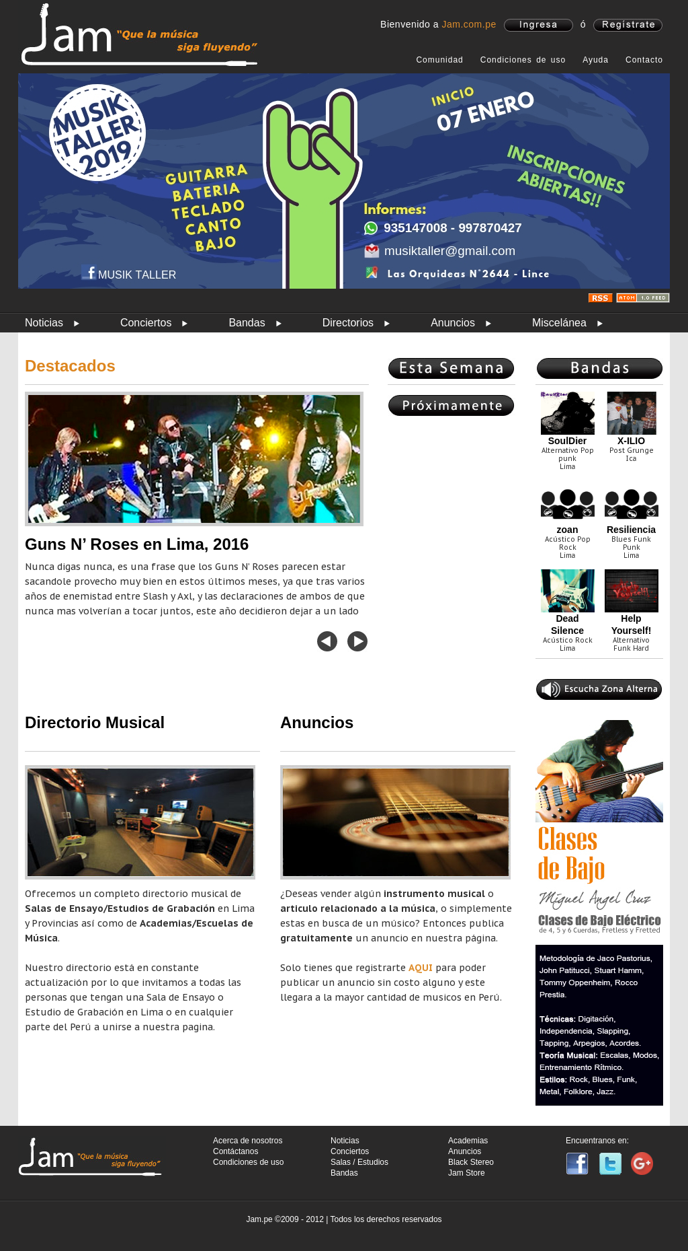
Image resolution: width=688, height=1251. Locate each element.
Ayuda (596, 60)
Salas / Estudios (359, 1162)
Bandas (246, 322)
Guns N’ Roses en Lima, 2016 (137, 544)
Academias (468, 1140)
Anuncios (453, 322)
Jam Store (466, 1173)
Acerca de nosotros (247, 1140)
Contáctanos (235, 1151)
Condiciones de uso (523, 60)
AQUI (420, 968)
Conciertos (145, 322)
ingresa (538, 25)
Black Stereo (471, 1162)
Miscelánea (559, 322)
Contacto (644, 60)
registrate (628, 25)
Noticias (44, 322)
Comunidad (439, 60)
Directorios (348, 322)
